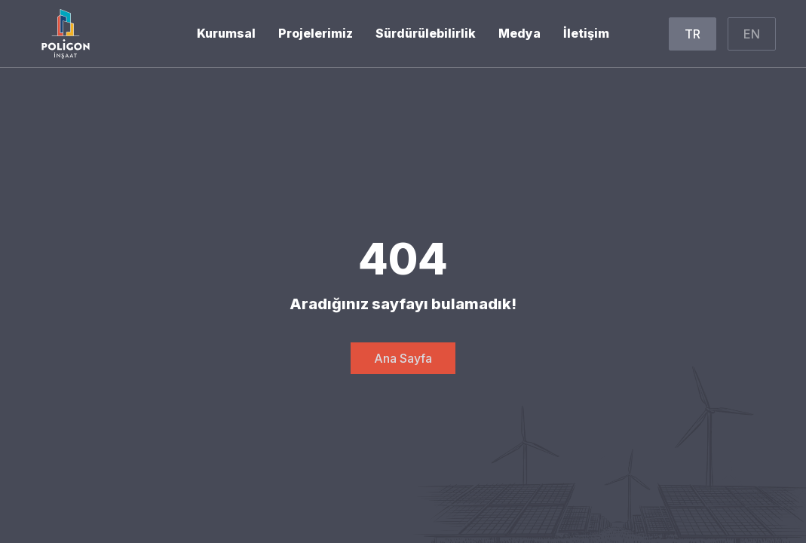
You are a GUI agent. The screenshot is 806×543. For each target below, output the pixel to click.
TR (692, 33)
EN (751, 33)
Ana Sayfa (403, 358)
